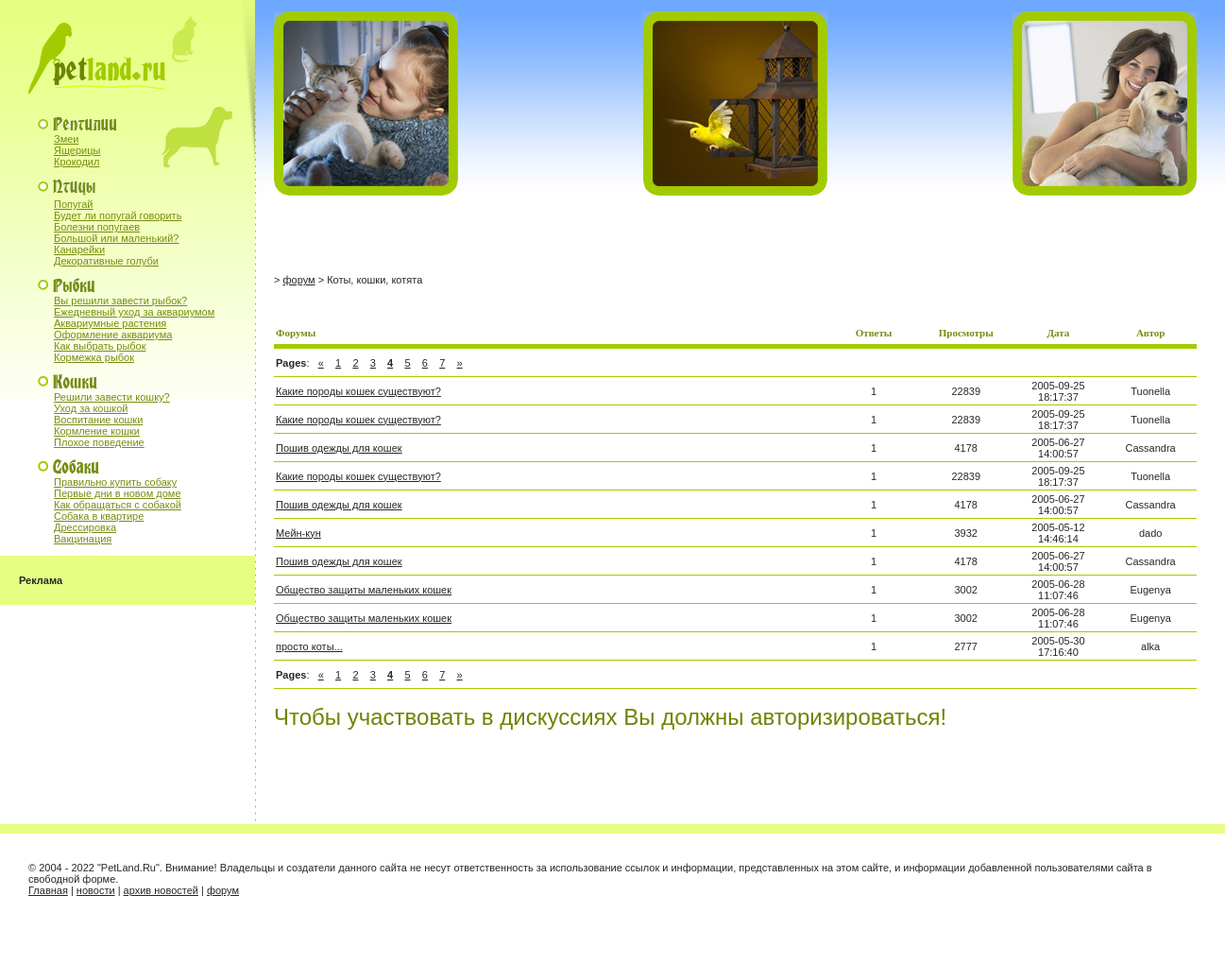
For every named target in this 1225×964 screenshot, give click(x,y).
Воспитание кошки (98, 419)
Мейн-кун (298, 533)
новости (96, 890)
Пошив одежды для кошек (339, 448)
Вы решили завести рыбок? (120, 300)
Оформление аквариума (113, 334)
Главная (48, 890)
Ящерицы (77, 150)
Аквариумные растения (110, 323)
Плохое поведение (99, 442)
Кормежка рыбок (94, 357)
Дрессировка (85, 527)
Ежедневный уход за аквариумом (134, 312)
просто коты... (309, 646)
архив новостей (161, 890)
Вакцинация (82, 538)
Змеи (66, 139)
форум (298, 279)
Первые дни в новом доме (117, 493)
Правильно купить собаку (115, 482)
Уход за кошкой (91, 408)
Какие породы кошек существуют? (358, 391)
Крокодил (76, 161)
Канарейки (79, 249)
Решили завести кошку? (112, 397)
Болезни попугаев (97, 226)
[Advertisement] (495, 235)
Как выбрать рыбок (100, 346)
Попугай (74, 204)
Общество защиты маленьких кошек (363, 589)
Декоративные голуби (106, 261)
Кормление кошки (97, 431)
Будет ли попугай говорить (117, 215)
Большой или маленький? (116, 238)
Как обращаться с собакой (117, 504)
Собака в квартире (99, 516)
